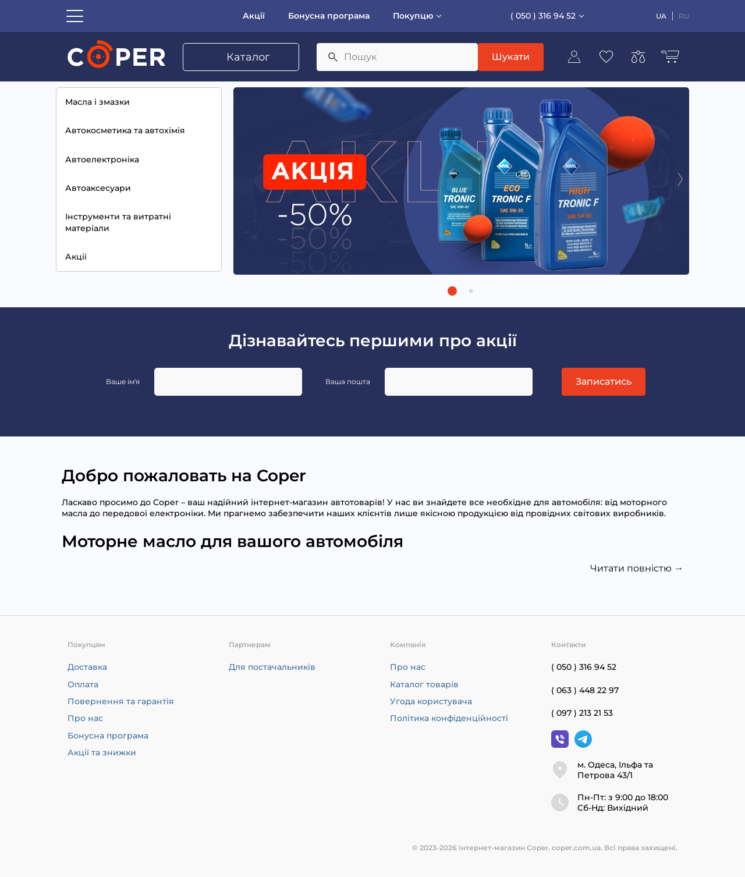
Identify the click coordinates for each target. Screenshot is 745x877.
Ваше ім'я (123, 381)
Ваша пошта (347, 381)
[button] (452, 291)
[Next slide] (680, 178)
